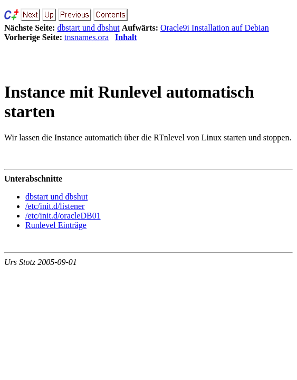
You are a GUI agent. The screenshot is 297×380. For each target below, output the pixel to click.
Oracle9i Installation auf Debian (214, 27)
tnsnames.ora (86, 37)
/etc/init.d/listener (54, 206)
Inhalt (126, 37)
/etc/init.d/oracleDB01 (63, 215)
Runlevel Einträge (56, 225)
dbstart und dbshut (88, 27)
